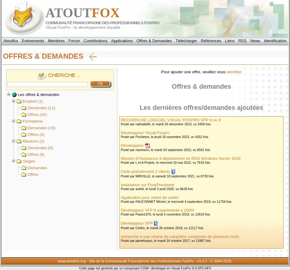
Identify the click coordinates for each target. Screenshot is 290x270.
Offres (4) (33, 134)
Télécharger (186, 40)
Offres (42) (34, 114)
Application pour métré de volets (149, 197)
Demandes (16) (38, 128)
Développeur (132, 145)
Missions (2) (31, 141)
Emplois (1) (30, 101)
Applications (122, 40)
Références (211, 40)
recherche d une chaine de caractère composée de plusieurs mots (180, 236)
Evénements (33, 40)
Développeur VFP (137, 223)
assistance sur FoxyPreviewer (148, 185)
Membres (56, 40)
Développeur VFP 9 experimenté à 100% (157, 210)
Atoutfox (10, 40)
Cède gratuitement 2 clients (145, 171)
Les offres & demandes (35, 94)
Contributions (96, 40)
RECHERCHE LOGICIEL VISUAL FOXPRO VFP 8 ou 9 (171, 120)
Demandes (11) (38, 108)
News (255, 40)
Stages (26, 161)
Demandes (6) (37, 148)
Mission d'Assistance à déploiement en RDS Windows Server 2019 (181, 158)
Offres (30, 174)
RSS (242, 40)
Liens (230, 40)
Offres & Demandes (154, 40)
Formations (30, 121)
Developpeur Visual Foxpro (145, 132)
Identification (275, 40)
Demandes (34, 168)
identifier (234, 72)
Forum (74, 40)
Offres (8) (33, 154)
